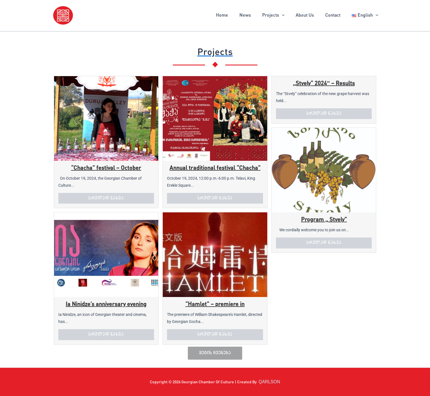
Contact (336, 15)
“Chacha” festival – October (106, 168)
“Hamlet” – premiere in (214, 304)
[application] (290, 15)
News (255, 15)
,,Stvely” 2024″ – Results (324, 84)
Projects (281, 15)
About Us (310, 15)
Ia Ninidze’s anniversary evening (106, 304)
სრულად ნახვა (106, 198)
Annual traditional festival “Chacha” (215, 168)
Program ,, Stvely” (324, 220)
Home (234, 15)
